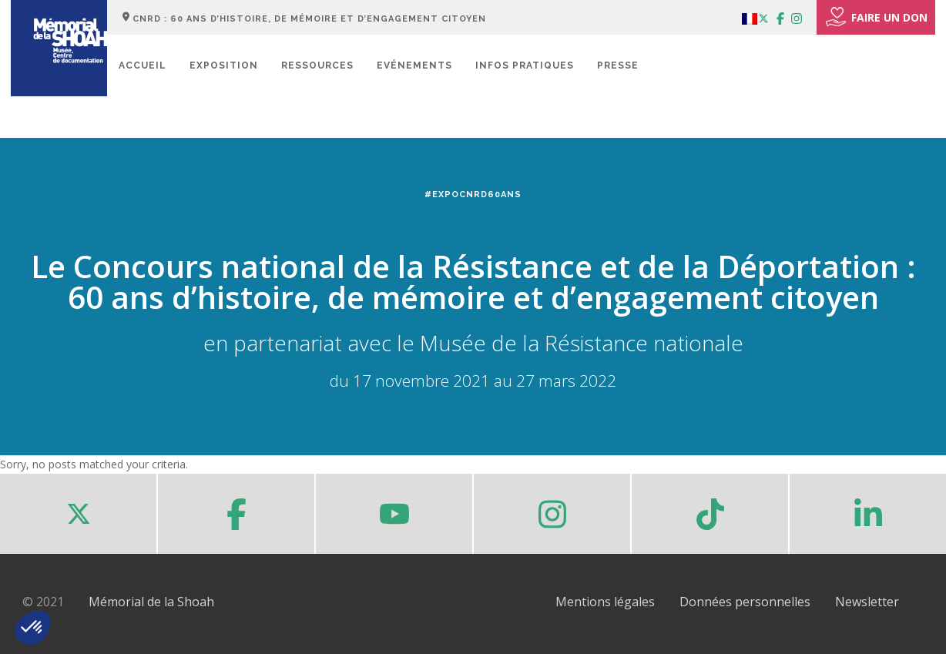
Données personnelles (744, 601)
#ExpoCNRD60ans (473, 194)
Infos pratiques (524, 65)
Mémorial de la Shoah (151, 601)
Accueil (142, 65)
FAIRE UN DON (876, 17)
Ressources (317, 65)
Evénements (414, 65)
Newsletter (867, 601)
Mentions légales (605, 601)
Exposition (224, 65)
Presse (618, 65)
